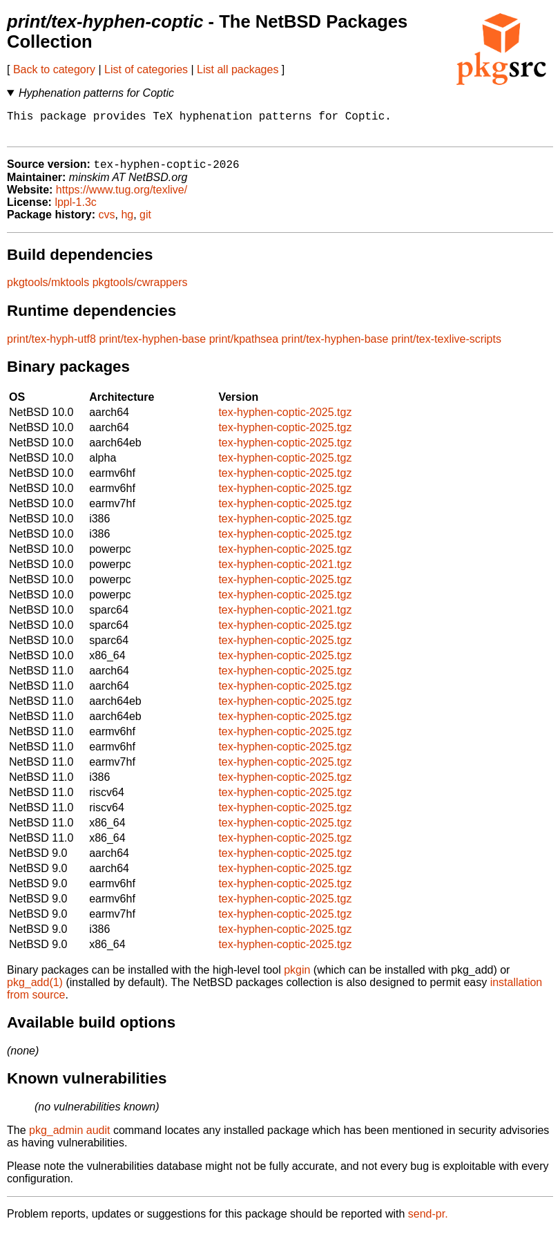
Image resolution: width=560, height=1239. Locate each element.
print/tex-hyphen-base (152, 346)
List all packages (237, 69)
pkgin (297, 977)
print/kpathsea (244, 346)
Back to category (54, 69)
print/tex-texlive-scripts (446, 346)
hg (127, 222)
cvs (107, 222)
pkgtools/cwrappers (140, 290)
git (145, 222)
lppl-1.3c (75, 210)
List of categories (146, 69)
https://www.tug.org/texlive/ (121, 197)
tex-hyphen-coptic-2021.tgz (284, 572)
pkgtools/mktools (48, 290)
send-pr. (428, 1221)
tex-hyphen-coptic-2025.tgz (284, 420)
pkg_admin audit (69, 1138)
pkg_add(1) (35, 990)
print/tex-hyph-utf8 (51, 346)
